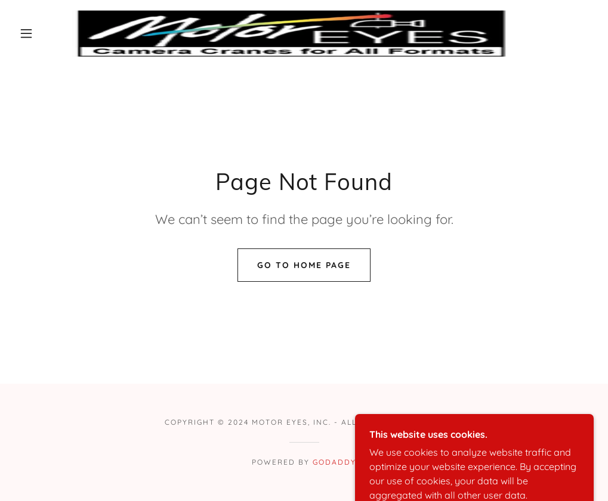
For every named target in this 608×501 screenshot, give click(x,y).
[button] (29, 33)
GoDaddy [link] (334, 462)
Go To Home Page (304, 265)
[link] (289, 33)
